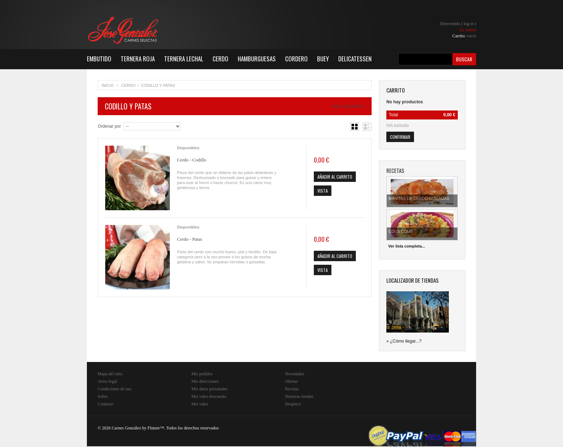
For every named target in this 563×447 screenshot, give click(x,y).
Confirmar (400, 137)
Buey (323, 58)
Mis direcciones (205, 381)
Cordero (296, 58)
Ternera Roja (138, 58)
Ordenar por (109, 126)
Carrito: (464, 35)
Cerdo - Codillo (191, 160)
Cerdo (220, 58)
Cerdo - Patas (189, 239)
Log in (469, 23)
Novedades (294, 373)
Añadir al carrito (334, 177)
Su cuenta (467, 29)
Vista (322, 191)
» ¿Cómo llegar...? (404, 341)
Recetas (291, 388)
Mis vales (199, 403)
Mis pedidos (202, 373)
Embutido (99, 58)
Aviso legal (107, 381)
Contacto (105, 403)
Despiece (293, 403)
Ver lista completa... (406, 246)
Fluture (154, 427)
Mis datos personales (209, 388)
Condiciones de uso (114, 388)
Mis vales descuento (208, 396)
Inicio (108, 85)
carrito (395, 90)
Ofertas (291, 381)
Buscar (464, 59)
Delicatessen (355, 58)
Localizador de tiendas (412, 280)
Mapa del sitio (110, 373)
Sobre (103, 396)
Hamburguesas (257, 58)
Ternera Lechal (183, 58)
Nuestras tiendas (299, 396)
